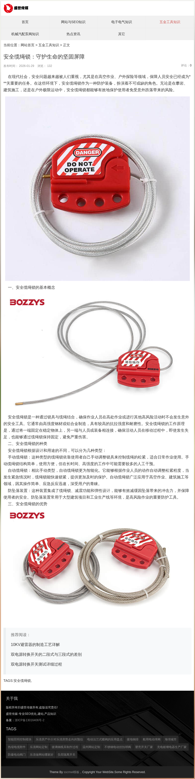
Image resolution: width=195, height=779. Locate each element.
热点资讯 (73, 34)
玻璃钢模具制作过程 (65, 747)
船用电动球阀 (152, 739)
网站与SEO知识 (73, 22)
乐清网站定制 (39, 747)
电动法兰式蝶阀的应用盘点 (105, 739)
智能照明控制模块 (20, 739)
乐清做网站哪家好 (41, 754)
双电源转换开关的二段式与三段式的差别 (46, 654)
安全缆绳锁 (22, 681)
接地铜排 (133, 739)
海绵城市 (171, 739)
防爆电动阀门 (17, 754)
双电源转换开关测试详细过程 (36, 664)
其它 (121, 34)
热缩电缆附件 (17, 747)
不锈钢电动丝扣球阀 (117, 747)
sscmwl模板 (71, 772)
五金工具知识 (170, 22)
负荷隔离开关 (66, 754)
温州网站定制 (91, 747)
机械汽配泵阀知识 (25, 34)
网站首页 (27, 45)
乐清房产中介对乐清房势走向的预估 (59, 739)
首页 (25, 22)
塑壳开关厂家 (144, 747)
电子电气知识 (121, 22)
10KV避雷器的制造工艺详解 (35, 644)
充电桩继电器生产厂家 (172, 747)
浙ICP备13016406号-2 (29, 720)
